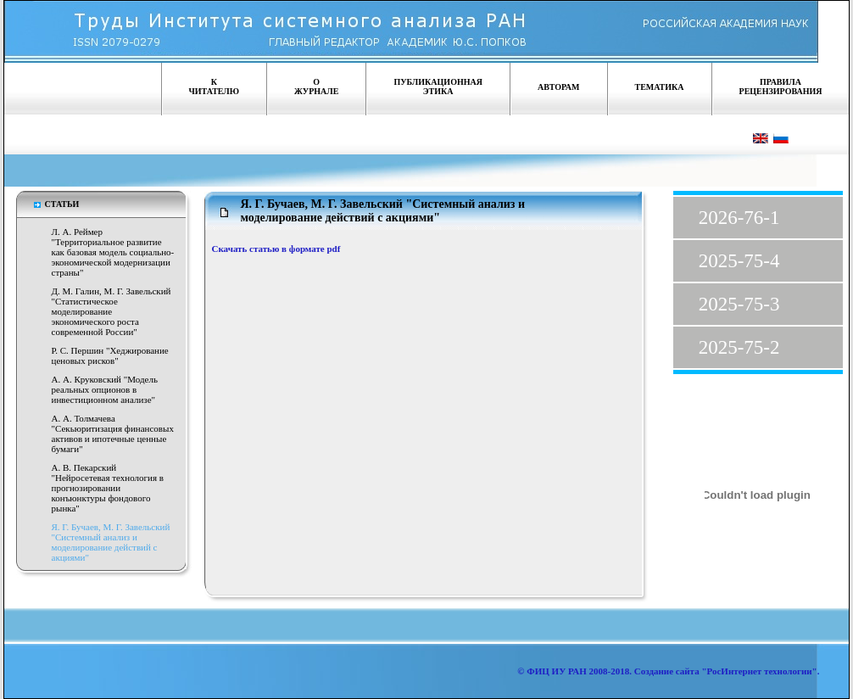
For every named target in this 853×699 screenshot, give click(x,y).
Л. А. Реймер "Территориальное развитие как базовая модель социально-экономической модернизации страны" (113, 251)
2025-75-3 (739, 304)
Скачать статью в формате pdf (276, 248)
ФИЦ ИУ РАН (557, 671)
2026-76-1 (739, 217)
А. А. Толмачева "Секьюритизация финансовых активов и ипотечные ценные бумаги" (113, 433)
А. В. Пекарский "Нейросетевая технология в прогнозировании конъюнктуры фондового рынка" (108, 487)
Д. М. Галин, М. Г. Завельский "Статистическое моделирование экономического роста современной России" (111, 311)
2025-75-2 (739, 347)
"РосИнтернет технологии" (758, 671)
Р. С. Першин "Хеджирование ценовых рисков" (110, 355)
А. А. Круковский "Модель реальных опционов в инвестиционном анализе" (105, 389)
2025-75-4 (739, 260)
